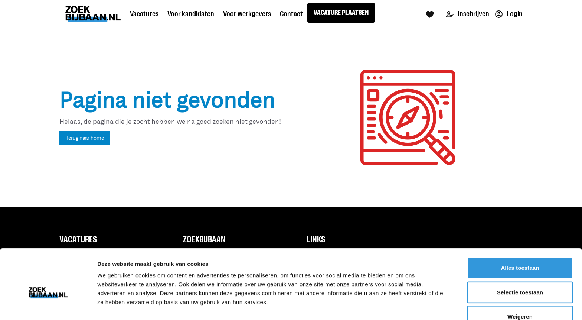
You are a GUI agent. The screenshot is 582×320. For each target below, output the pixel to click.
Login (509, 14)
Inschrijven (467, 14)
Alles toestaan (520, 228)
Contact (291, 13)
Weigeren (520, 277)
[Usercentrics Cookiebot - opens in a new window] (48, 305)
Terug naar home (85, 138)
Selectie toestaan (520, 253)
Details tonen (401, 305)
